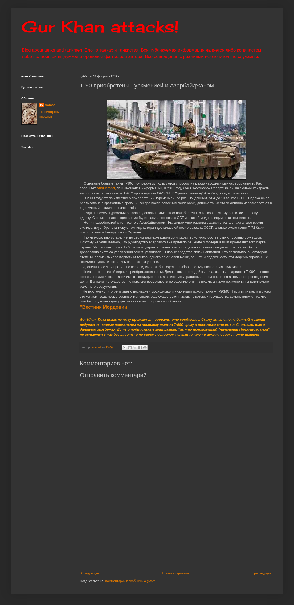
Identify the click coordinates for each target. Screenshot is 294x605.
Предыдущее (261, 573)
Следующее (90, 573)
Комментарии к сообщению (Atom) (130, 581)
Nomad (50, 105)
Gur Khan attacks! (100, 26)
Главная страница (175, 573)
